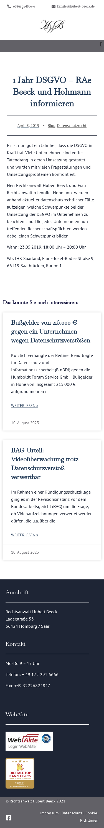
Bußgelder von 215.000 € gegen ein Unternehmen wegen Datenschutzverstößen (50, 331)
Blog (51, 125)
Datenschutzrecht (72, 125)
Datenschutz (72, 813)
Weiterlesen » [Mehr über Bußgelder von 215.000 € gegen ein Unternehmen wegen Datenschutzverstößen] (24, 405)
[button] (101, 44)
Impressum (49, 813)
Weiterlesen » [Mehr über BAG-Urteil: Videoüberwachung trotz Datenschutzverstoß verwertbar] (24, 534)
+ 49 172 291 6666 (40, 674)
